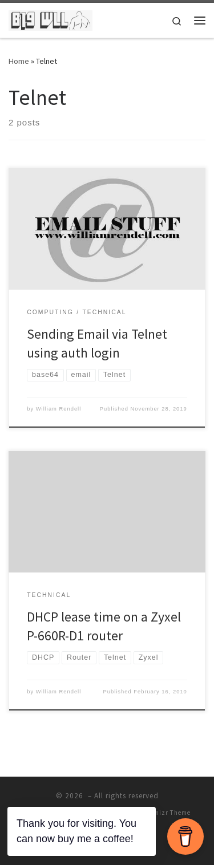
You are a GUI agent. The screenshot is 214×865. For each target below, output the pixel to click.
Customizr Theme (163, 813)
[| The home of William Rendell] (50, 19)
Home (19, 61)
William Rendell (59, 409)
